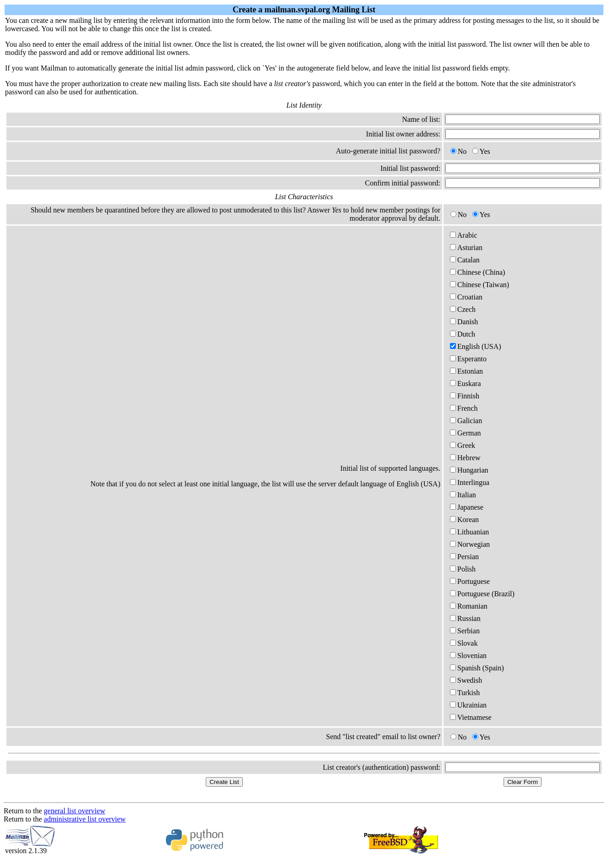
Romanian (468, 606)
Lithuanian (469, 532)
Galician (466, 421)
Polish (463, 569)
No (458, 151)
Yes (481, 151)
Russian (465, 618)
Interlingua (469, 482)
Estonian (466, 371)
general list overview (74, 811)
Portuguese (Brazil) (482, 594)
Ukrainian (468, 705)
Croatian (466, 297)
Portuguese (470, 581)
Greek (462, 445)
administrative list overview (85, 819)
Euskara (465, 383)
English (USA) (475, 346)
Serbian (465, 631)
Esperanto (468, 359)
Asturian (466, 247)
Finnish (464, 396)
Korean (464, 519)
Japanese (466, 507)
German (465, 433)
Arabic (463, 235)
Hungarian (469, 470)
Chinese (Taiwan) (479, 284)
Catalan (465, 260)
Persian (464, 557)
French (463, 408)
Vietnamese (471, 717)
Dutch (462, 334)
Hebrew (465, 458)
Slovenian (468, 655)
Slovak (463, 643)
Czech (463, 309)
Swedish (466, 680)
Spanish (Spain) (477, 668)
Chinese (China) (477, 272)
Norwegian (470, 544)
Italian (463, 495)
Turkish (465, 693)
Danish (464, 322)
